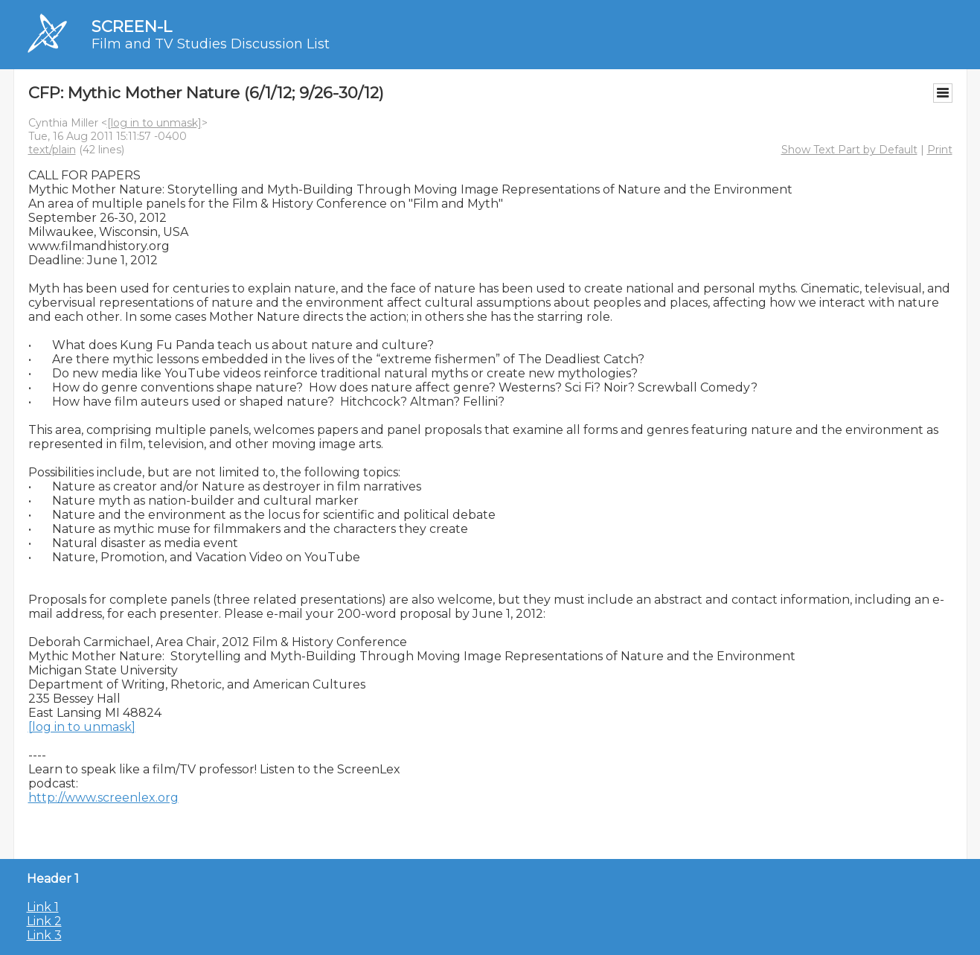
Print (939, 149)
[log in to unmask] (154, 123)
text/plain (52, 149)
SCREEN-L (132, 26)
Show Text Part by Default (849, 149)
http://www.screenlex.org (103, 797)
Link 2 (44, 921)
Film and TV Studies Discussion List (211, 44)
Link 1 (43, 907)
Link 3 (44, 935)
